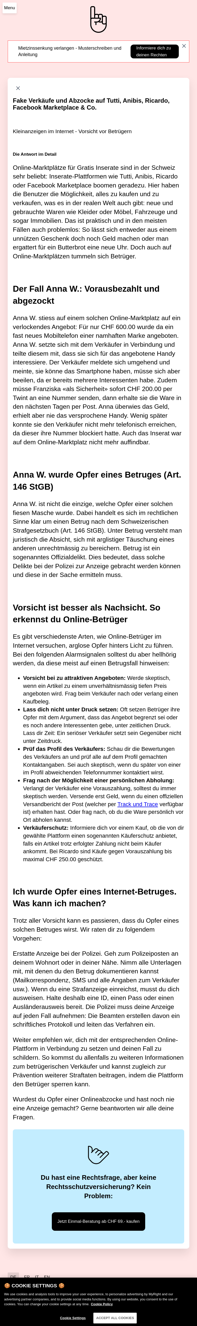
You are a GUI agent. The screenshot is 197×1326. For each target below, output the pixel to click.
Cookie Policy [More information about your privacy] (102, 1307)
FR (27, 1277)
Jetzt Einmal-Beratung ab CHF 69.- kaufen (98, 1221)
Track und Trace (137, 804)
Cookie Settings (73, 1320)
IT (37, 1277)
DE (13, 1277)
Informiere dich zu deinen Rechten (153, 51)
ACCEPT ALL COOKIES (115, 1320)
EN (47, 1277)
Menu (9, 7)
